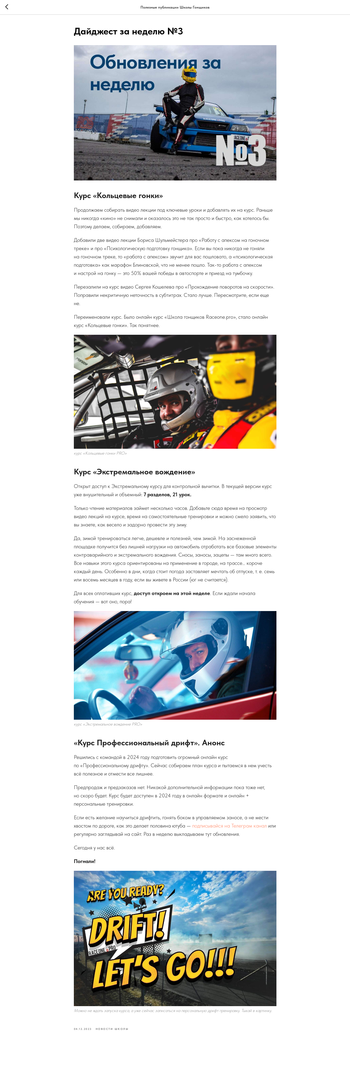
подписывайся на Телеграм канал (229, 825)
